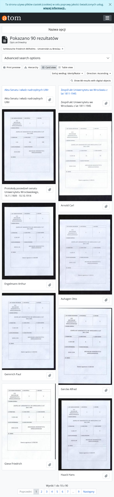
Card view (49, 67)
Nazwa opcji (57, 29)
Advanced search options (22, 58)
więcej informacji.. (54, 8)
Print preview (11, 67)
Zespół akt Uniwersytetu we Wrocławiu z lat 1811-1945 (84, 91)
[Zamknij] (110, 4)
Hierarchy (31, 67)
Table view (65, 67)
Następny (88, 491)
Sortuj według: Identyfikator (66, 73)
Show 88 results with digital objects (91, 80)
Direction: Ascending (98, 73)
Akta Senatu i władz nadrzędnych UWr (26, 90)
